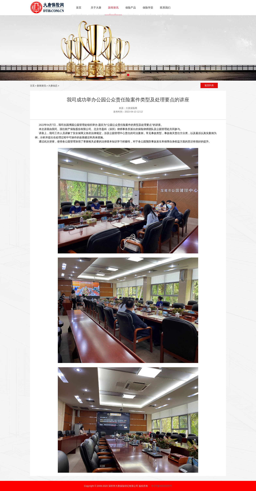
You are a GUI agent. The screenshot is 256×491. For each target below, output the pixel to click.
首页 (78, 7)
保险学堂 (148, 7)
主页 (32, 85)
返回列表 (209, 85)
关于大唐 (96, 7)
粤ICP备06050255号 (161, 486)
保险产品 (130, 7)
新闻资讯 (113, 7)
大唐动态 (52, 85)
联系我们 (165, 7)
